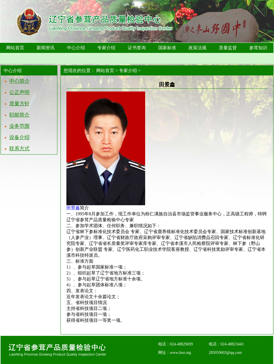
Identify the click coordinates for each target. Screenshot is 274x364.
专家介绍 (128, 70)
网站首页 (105, 70)
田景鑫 (73, 208)
